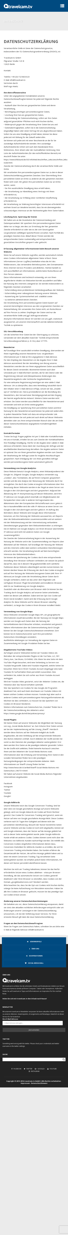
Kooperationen (34, 956)
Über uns (34, 949)
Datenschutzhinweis (39, 1083)
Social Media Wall (34, 963)
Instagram (34, 1071)
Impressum (25, 1083)
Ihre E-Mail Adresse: (10, 1019)
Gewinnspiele (34, 942)
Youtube (52, 1069)
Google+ (40, 1069)
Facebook (16, 1069)
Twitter (28, 1069)
